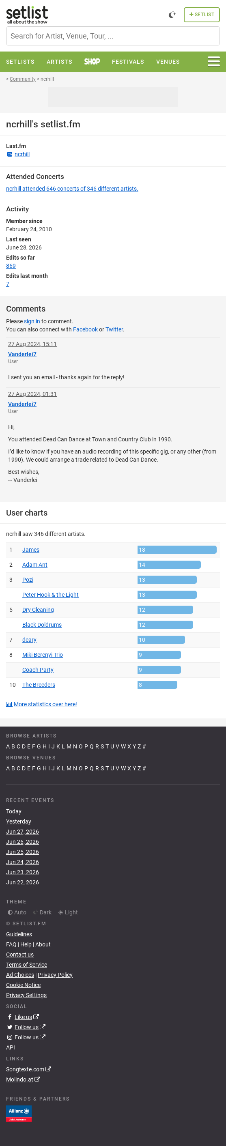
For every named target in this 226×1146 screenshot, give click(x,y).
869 (11, 265)
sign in (32, 321)
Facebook (85, 329)
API (10, 1047)
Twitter (114, 329)
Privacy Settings (26, 995)
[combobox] (113, 35)
